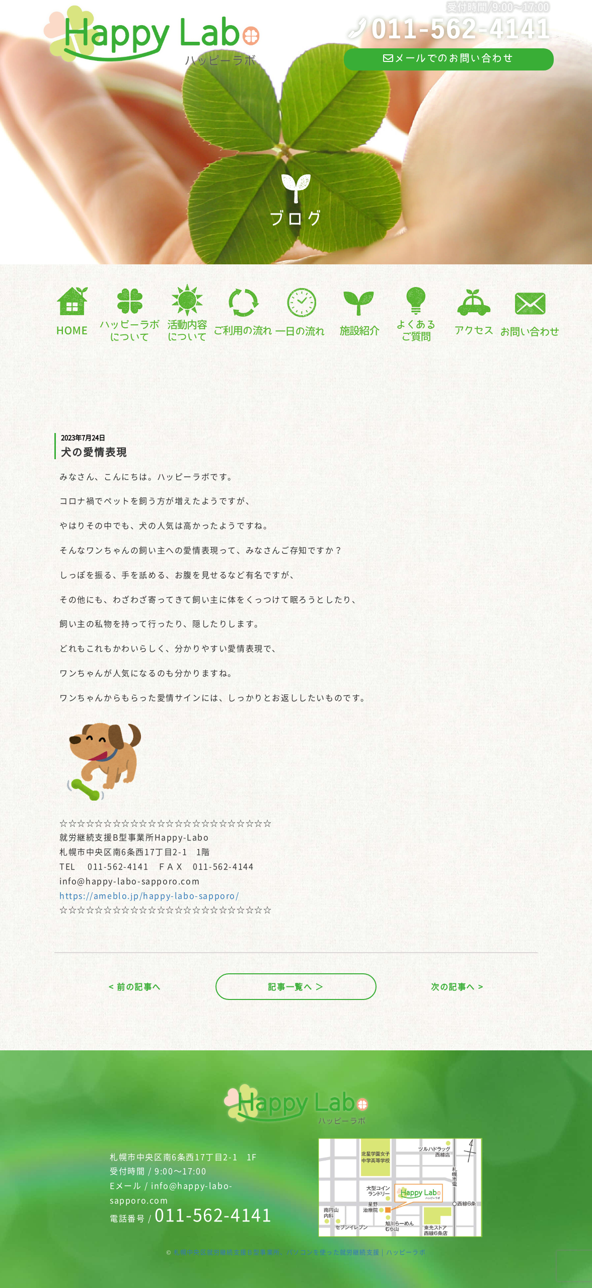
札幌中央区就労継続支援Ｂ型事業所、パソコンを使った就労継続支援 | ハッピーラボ (300, 1252)
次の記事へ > (457, 986)
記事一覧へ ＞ (296, 986)
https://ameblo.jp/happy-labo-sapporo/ (149, 895)
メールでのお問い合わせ (448, 58)
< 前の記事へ (135, 986)
